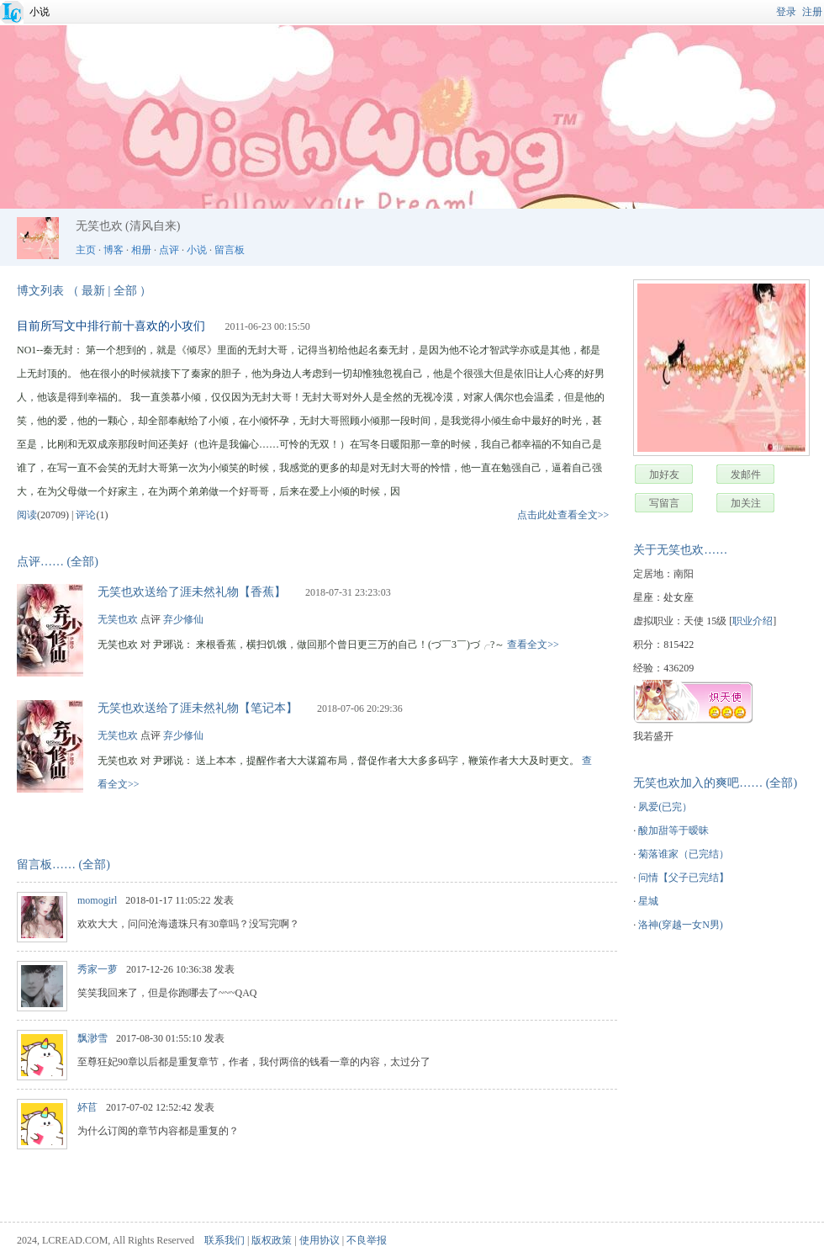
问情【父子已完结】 (683, 877)
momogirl (97, 900)
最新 (93, 290)
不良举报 (366, 1240)
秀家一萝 (97, 969)
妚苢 (87, 1107)
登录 (786, 12)
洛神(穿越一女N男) (680, 925)
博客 (113, 250)
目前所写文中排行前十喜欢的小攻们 (111, 326)
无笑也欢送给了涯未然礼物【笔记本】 (198, 708)
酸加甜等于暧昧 (673, 830)
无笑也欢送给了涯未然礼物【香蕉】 (192, 592)
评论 (86, 515)
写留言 (664, 503)
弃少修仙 (183, 619)
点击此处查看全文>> (563, 515)
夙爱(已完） (665, 807)
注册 (812, 12)
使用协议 (319, 1240)
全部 (125, 290)
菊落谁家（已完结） (683, 854)
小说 (39, 12)
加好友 (664, 474)
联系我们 (224, 1240)
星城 (648, 901)
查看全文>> (533, 644)
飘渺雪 (92, 1038)
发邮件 (746, 474)
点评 (169, 250)
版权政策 (271, 1240)
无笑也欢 (118, 619)
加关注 (746, 503)
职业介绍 (752, 621)
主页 (86, 250)
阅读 (27, 515)
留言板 (229, 250)
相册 (141, 250)
